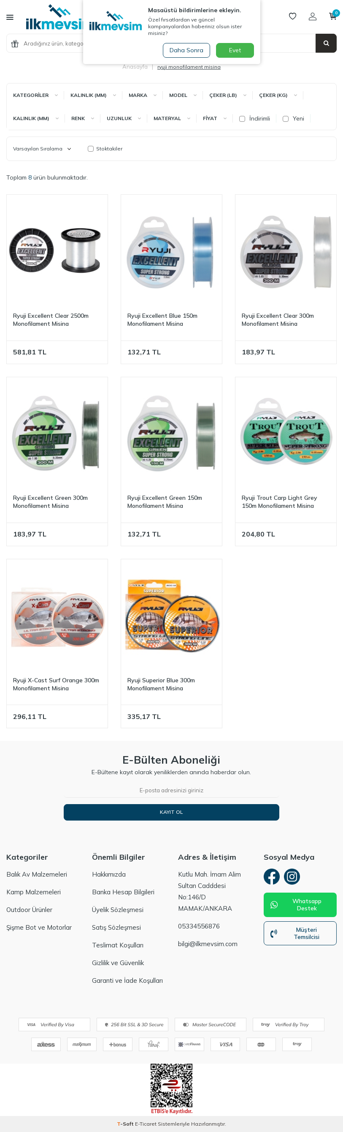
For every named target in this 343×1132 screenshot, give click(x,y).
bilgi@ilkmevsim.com (208, 944)
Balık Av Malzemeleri (36, 874)
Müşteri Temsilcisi (295, 934)
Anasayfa (135, 66)
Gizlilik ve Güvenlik (118, 963)
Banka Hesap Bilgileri (123, 892)
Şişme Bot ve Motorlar (39, 927)
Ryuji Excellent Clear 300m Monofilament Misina (278, 319)
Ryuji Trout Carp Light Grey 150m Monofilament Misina (279, 502)
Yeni (293, 118)
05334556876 (199, 926)
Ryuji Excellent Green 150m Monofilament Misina (164, 502)
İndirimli (254, 118)
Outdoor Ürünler (29, 910)
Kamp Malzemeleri (33, 892)
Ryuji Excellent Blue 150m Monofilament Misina (162, 319)
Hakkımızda (109, 874)
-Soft (126, 1124)
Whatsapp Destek (296, 905)
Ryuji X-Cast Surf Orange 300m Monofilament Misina (56, 684)
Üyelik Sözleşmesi (117, 910)
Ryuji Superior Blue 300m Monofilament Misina (161, 684)
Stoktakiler (105, 148)
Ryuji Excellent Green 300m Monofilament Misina (50, 502)
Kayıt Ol (171, 812)
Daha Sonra (186, 50)
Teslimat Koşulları (117, 945)
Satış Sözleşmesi (116, 927)
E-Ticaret (146, 1124)
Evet (235, 50)
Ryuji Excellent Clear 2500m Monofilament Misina (51, 319)
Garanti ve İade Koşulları (127, 980)
